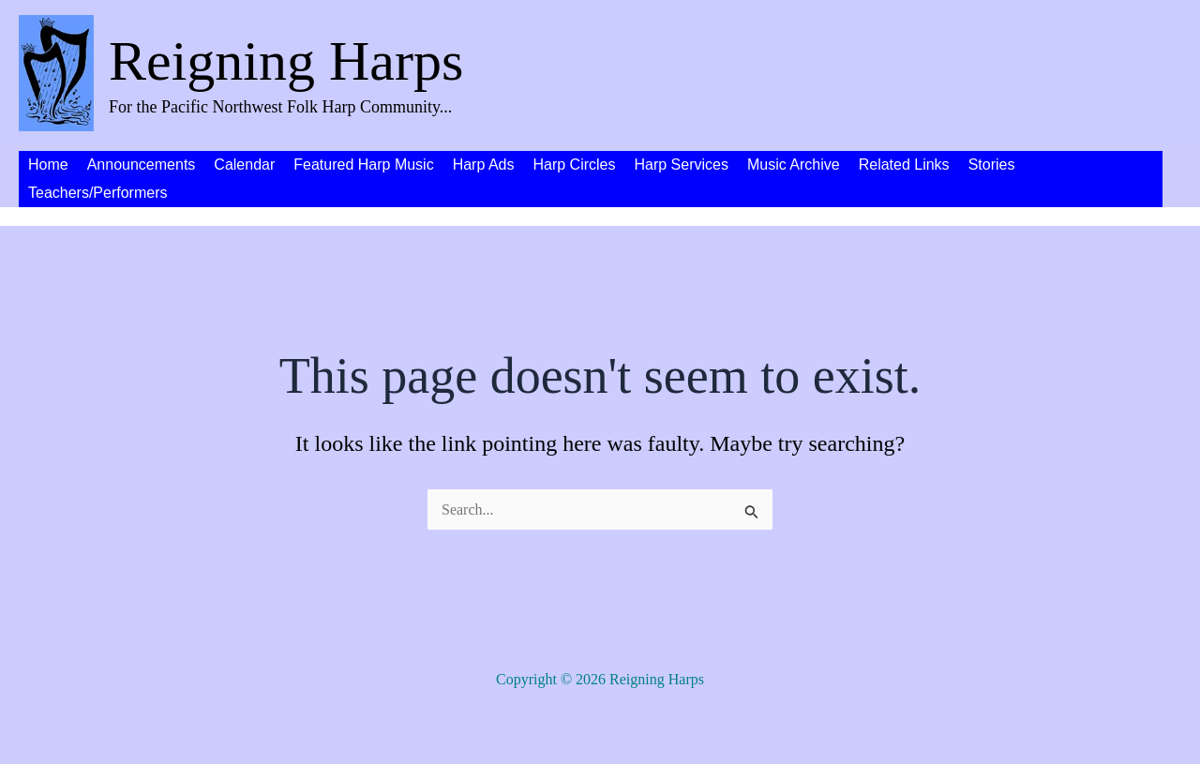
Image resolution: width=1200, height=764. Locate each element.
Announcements (141, 164)
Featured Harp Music (363, 164)
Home (48, 164)
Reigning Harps (286, 61)
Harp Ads (484, 164)
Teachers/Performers (98, 193)
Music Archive (793, 164)
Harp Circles (573, 164)
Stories (991, 164)
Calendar (244, 164)
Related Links (904, 164)
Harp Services (681, 164)
